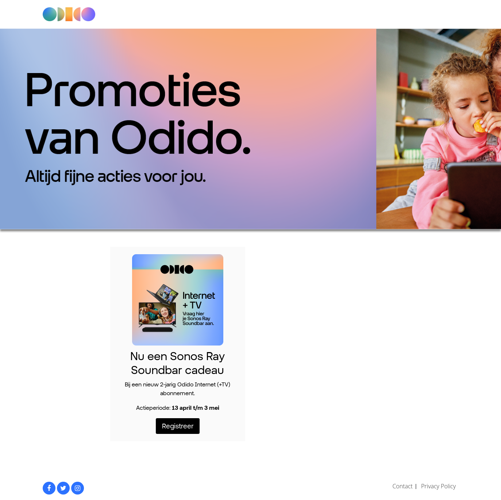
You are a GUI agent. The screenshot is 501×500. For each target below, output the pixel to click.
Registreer (177, 426)
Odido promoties (75, 14)
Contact (402, 486)
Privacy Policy (438, 486)
